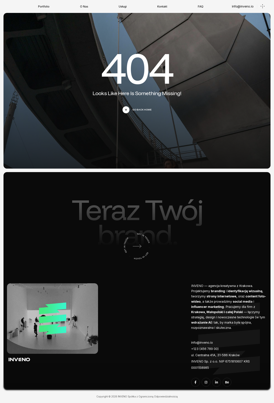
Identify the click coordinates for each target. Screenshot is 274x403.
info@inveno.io (243, 6)
